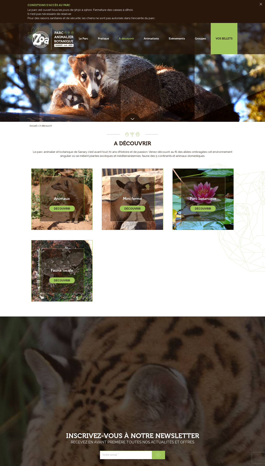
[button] (132, 118)
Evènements (177, 38)
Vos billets (224, 38)
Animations (151, 38)
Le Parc (83, 38)
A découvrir (126, 38)
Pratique (103, 38)
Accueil (33, 125)
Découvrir (62, 208)
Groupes (200, 38)
